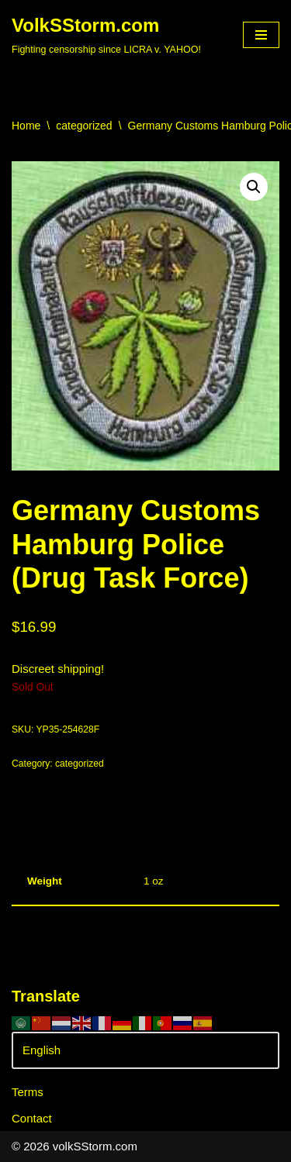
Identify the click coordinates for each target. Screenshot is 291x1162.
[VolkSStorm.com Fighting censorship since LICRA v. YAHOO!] (106, 35)
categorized (84, 125)
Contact (32, 1118)
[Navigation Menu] (261, 35)
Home (26, 125)
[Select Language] (145, 1050)
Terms (27, 1091)
